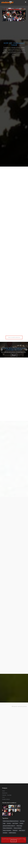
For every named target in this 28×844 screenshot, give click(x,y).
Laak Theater (15, 823)
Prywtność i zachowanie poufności (19, 706)
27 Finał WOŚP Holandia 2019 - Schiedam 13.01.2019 (14, 349)
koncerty (9, 823)
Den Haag (22, 821)
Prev (2, 349)
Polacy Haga (19, 825)
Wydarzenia (4, 792)
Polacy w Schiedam (7, 830)
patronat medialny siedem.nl (9, 825)
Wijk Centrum (22, 830)
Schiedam (5, 832)
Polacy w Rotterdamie (7, 828)
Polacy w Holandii (17, 828)
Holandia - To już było (6, 795)
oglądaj (14, 355)
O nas (3, 797)
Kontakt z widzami (6, 799)
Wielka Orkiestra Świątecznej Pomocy (10, 821)
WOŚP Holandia (12, 832)
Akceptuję (13, 840)
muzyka (21, 823)
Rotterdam (15, 830)
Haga (4, 823)
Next (26, 349)
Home (3, 790)
